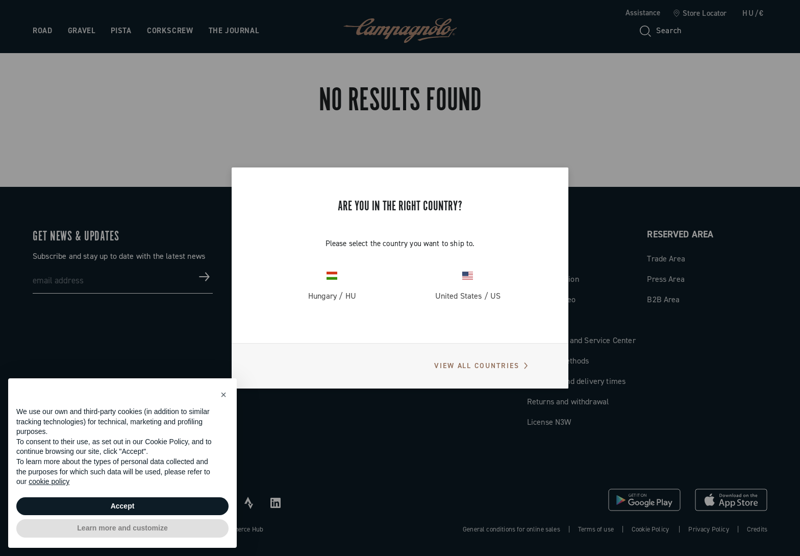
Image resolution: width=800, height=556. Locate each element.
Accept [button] (123, 506)
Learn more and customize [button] (122, 528)
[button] (223, 394)
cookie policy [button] (49, 481)
